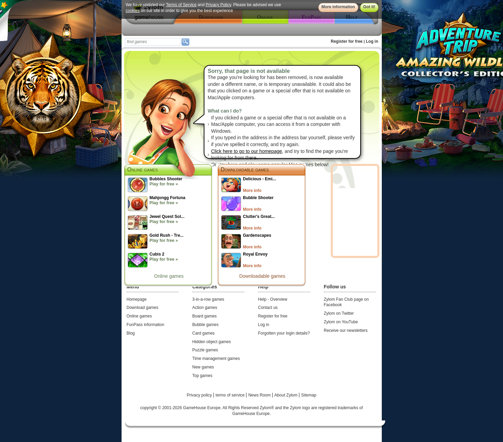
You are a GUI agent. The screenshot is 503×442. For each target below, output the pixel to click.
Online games (169, 276)
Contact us (268, 307)
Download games (143, 307)
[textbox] (152, 42)
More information (338, 6)
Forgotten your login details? (284, 333)
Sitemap (308, 395)
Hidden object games (211, 341)
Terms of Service (181, 4)
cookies (133, 10)
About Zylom (286, 395)
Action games (204, 307)
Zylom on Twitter (339, 313)
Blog (131, 333)
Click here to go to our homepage (246, 151)
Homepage (137, 299)
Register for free (347, 41)
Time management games (216, 358)
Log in (372, 41)
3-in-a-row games (208, 299)
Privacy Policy (218, 4)
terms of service (231, 395)
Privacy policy (200, 395)
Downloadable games (245, 169)
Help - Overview (272, 299)
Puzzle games (205, 350)
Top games (202, 375)
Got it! (369, 6)
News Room (260, 395)
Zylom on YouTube (341, 322)
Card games (203, 333)
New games (203, 367)
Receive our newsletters (346, 330)
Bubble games (205, 324)
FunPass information (145, 324)
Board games (204, 316)
